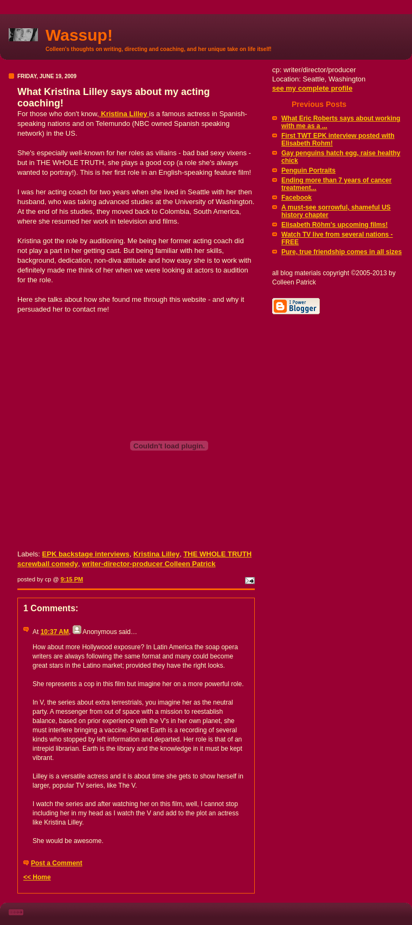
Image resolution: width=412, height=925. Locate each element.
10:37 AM (55, 632)
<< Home (37, 877)
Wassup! (79, 35)
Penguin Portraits (308, 170)
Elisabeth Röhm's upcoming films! (334, 225)
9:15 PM (72, 579)
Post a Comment (56, 863)
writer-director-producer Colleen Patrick (148, 564)
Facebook (296, 197)
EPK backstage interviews (86, 554)
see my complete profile (312, 88)
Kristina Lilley (124, 114)
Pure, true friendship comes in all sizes (341, 252)
